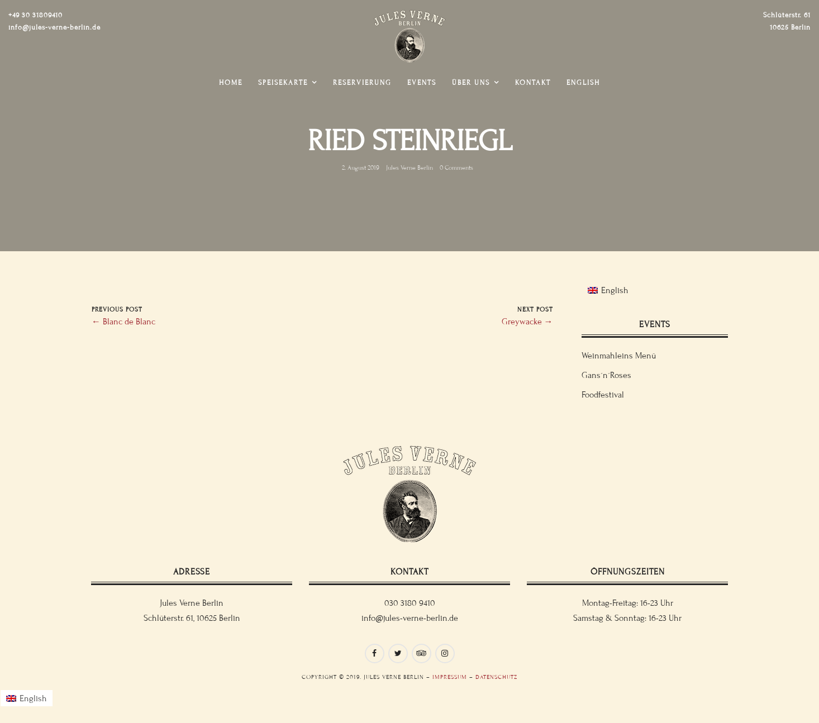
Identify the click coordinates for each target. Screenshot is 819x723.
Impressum (449, 677)
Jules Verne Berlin (409, 167)
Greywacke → (527, 322)
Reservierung (362, 82)
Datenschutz (496, 677)
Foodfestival (603, 395)
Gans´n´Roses (606, 375)
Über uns (471, 82)
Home (230, 82)
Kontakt (533, 82)
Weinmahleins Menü (619, 356)
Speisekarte (283, 82)
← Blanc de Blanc (123, 322)
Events (421, 82)
